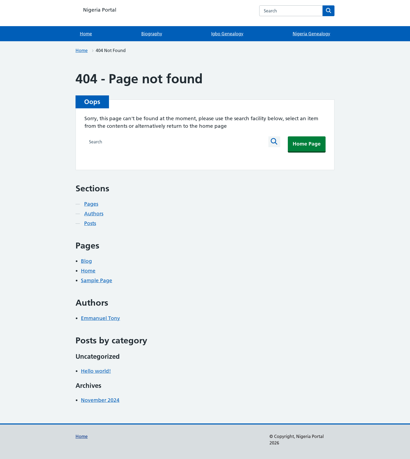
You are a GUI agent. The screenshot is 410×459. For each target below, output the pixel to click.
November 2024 (100, 400)
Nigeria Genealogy (311, 33)
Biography (151, 33)
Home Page (307, 144)
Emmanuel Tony (100, 318)
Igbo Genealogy (227, 33)
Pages (91, 204)
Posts (90, 223)
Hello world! (96, 371)
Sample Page (96, 280)
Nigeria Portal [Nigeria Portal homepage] (99, 10)
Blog (86, 261)
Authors (93, 213)
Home (86, 33)
